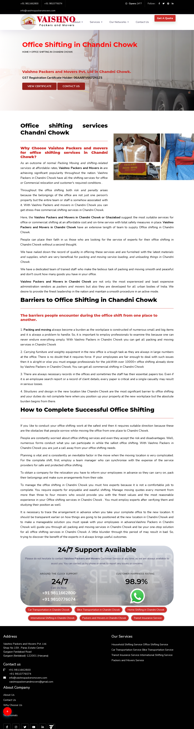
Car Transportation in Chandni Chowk (48, 610)
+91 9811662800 (29, 3)
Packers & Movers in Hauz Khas (22, 718)
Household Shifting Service (94, 643)
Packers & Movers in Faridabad (161, 690)
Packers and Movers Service (95, 675)
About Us (134, 643)
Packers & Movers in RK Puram (161, 698)
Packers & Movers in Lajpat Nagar (163, 694)
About (76, 22)
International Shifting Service (95, 670)
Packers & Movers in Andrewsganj (116, 694)
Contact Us (142, 22)
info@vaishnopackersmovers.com (37, 10)
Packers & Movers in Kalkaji (66, 718)
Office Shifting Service (91, 648)
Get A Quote (165, 18)
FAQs (132, 658)
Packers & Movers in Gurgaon (20, 694)
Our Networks (117, 22)
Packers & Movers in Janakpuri (160, 710)
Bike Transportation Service (95, 659)
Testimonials (136, 663)
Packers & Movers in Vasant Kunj (115, 718)
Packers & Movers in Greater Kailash (24, 702)
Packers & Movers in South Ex (114, 710)
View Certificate (39, 86)
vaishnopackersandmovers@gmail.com (31, 680)
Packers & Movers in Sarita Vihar (69, 698)
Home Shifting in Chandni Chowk (145, 610)
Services (95, 22)
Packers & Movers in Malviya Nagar (70, 712)
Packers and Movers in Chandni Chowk (104, 618)
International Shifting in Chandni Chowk (53, 618)
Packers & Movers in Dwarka (67, 690)
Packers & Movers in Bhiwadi (113, 690)
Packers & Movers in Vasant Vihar (70, 694)
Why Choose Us (138, 653)
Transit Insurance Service (148, 618)
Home (25, 52)
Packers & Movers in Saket (19, 710)
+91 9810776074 (53, 3)
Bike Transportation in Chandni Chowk (98, 610)
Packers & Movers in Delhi (112, 698)
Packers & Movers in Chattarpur (22, 690)
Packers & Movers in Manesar (160, 718)
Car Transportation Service (94, 654)
